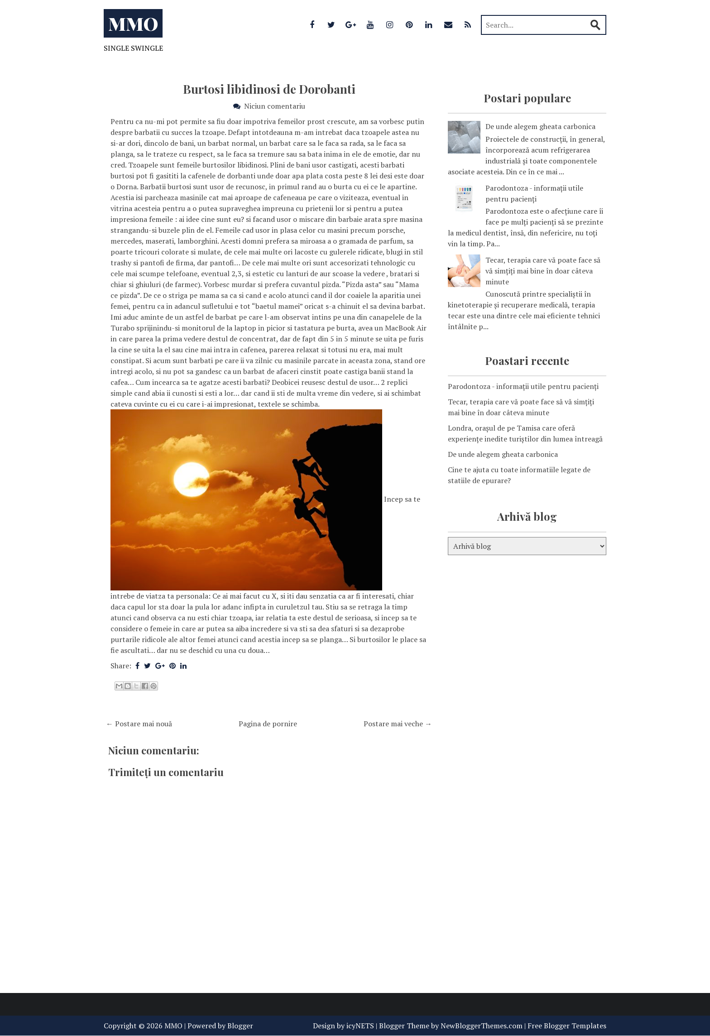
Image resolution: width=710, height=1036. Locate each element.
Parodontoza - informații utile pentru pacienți (523, 386)
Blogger (240, 1026)
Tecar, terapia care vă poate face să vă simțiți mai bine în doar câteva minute (542, 271)
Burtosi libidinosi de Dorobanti (269, 89)
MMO (133, 23)
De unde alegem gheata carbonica (540, 126)
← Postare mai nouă (139, 724)
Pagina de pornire (268, 724)
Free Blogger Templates (567, 1026)
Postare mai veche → (398, 724)
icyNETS (360, 1026)
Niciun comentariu (274, 106)
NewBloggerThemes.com (482, 1026)
